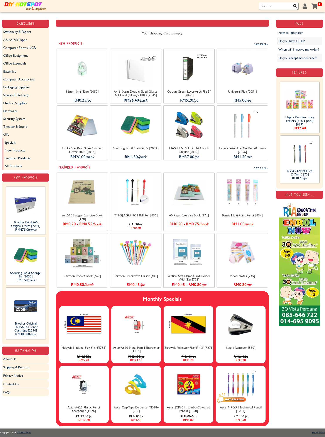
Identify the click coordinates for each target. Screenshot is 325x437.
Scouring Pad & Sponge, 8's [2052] (135, 148)
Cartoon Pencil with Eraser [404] (135, 276)
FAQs (7, 392)
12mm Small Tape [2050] (82, 91)
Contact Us (11, 384)
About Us (9, 359)
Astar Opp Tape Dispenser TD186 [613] (136, 409)
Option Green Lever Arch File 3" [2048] (189, 93)
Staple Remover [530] (240, 347)
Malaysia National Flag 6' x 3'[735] (83, 347)
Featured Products (17, 157)
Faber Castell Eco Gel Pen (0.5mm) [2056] (242, 150)
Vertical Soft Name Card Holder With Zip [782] (189, 278)
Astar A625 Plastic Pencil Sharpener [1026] (84, 409)
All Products (13, 165)
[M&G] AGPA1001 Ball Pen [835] (136, 215)
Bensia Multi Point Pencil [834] (242, 215)
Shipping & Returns (16, 367)
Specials (10, 142)
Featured (299, 72)
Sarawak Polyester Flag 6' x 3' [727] (188, 347)
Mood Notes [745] (242, 276)
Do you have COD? (291, 41)
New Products (15, 150)
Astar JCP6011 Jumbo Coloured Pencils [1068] (188, 409)
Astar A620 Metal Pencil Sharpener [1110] (136, 349)
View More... (261, 43)
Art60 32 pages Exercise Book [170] (82, 217)
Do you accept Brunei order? (297, 58)
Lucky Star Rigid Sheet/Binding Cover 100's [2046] (82, 150)
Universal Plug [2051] (242, 91)
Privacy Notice (13, 375)
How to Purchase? (290, 32)
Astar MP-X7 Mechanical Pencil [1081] (241, 409)
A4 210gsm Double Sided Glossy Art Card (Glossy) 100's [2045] (135, 93)
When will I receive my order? (298, 49)
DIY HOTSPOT (24, 432)
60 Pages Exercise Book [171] (189, 215)
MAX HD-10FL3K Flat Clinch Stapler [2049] (189, 150)
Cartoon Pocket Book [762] (82, 276)
